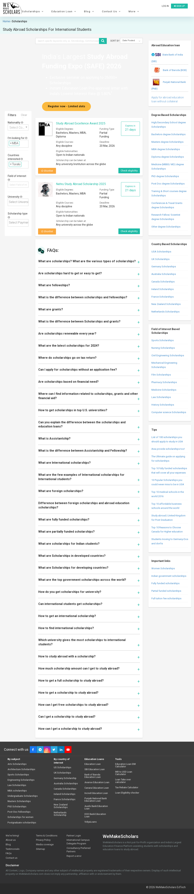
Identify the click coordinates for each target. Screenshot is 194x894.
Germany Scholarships (163, 266)
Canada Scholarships (163, 281)
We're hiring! (12, 835)
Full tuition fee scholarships (166, 598)
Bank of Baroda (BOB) (169, 70)
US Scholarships (62, 767)
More (134, 11)
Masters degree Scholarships (167, 141)
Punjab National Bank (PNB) (168, 84)
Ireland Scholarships (162, 289)
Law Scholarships (161, 397)
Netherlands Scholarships (165, 311)
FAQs (9, 853)
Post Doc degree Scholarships (168, 183)
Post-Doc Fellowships (19, 812)
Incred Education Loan (96, 793)
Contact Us (111, 11)
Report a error (74, 856)
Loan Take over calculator (123, 780)
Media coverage (45, 844)
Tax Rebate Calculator (126, 787)
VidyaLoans (90, 822)
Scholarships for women (20, 817)
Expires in (130, 127)
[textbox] (21, 143)
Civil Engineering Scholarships (167, 355)
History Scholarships (162, 404)
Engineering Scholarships (21, 780)
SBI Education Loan (94, 769)
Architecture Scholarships (21, 769)
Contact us (11, 857)
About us (11, 839)
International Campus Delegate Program (78, 841)
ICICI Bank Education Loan (95, 815)
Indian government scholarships (168, 576)
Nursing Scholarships (163, 347)
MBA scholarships (17, 791)
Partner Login (74, 835)
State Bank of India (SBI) (167, 56)
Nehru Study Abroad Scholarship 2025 (81, 184)
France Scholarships (162, 296)
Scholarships (33, 11)
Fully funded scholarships (165, 583)
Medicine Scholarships (163, 389)
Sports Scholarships (162, 340)
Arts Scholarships (17, 764)
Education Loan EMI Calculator (125, 765)
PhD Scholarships (17, 806)
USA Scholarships (161, 251)
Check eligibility (129, 170)
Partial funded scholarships (166, 590)
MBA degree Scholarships (165, 149)
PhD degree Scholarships (165, 176)
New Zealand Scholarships (166, 304)
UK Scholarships (160, 259)
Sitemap (40, 849)
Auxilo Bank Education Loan (96, 807)
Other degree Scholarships (165, 226)
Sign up (179, 6)
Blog (89, 11)
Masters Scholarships (19, 801)
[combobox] (18, 127)
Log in (165, 6)
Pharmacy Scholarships (164, 382)
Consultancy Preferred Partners (78, 850)
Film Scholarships (161, 374)
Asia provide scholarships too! (168, 448)
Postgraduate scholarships (22, 822)
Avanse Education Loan (96, 782)
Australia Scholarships (163, 274)
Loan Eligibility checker (127, 793)
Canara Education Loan (96, 788)
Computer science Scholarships (168, 412)
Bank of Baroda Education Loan (92, 776)
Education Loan (64, 11)
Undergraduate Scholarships (23, 796)
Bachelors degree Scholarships (168, 134)
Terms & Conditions (46, 835)
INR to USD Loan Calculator (123, 773)
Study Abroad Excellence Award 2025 (80, 123)
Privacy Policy (43, 839)
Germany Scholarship (65, 778)
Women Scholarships (163, 568)
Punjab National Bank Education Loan (95, 799)
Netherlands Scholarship (60, 813)
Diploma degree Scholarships (167, 156)
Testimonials (12, 849)
